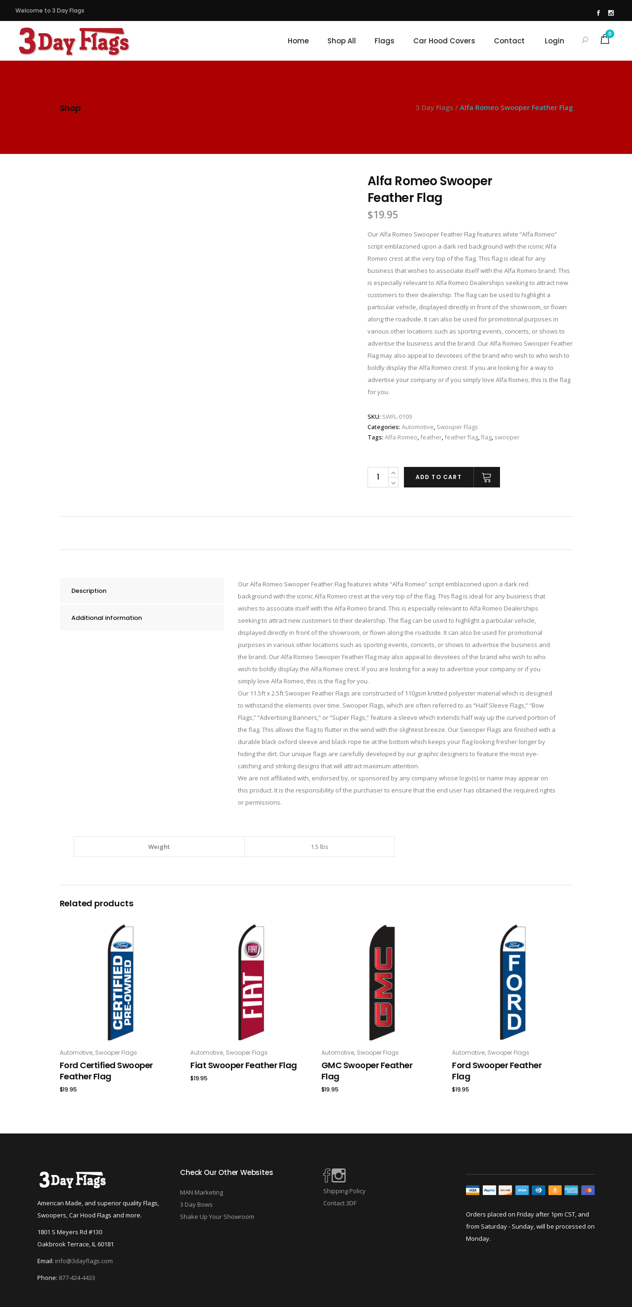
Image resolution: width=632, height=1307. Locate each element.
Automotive (418, 427)
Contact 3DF (339, 1203)
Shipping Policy (344, 1191)
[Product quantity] (378, 477)
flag (486, 437)
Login (554, 41)
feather (431, 437)
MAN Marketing (201, 1192)
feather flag (461, 437)
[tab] (142, 591)
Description (88, 590)
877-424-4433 (77, 1277)
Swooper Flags (457, 427)
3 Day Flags (434, 107)
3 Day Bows (196, 1204)
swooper (507, 437)
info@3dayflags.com (84, 1261)
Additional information (106, 617)
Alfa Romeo (401, 437)
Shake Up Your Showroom (217, 1216)
